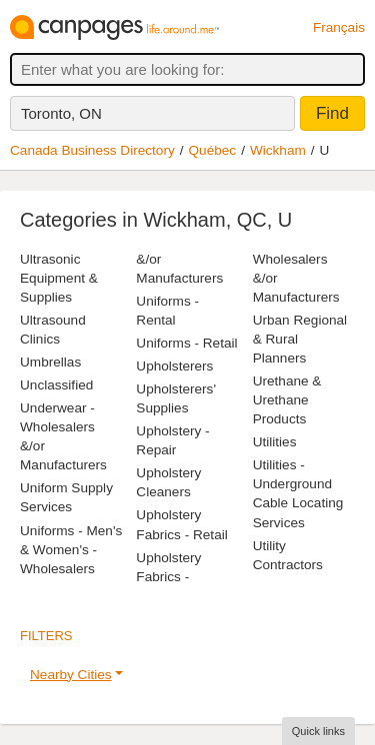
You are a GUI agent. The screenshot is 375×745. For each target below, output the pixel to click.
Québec (213, 150)
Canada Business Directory (92, 150)
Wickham (278, 150)
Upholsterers (174, 366)
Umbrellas (50, 362)
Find (332, 113)
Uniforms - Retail (186, 343)
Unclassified (56, 384)
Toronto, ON (61, 113)
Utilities (275, 441)
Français (339, 27)
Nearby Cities (71, 674)
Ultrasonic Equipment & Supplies (59, 278)
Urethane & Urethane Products (287, 399)
